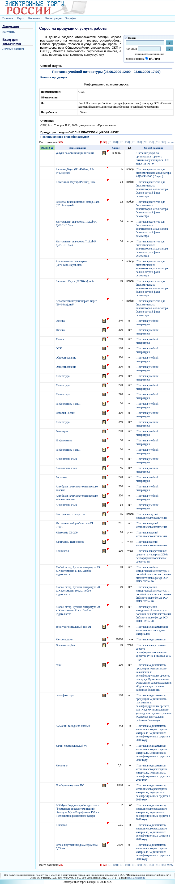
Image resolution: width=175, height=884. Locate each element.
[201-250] (148, 142)
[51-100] (113, 142)
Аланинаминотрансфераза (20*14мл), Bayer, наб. (71, 263)
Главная (7, 18)
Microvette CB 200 (67, 532)
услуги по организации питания (75, 153)
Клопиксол (63, 551)
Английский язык (66, 459)
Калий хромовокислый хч (71, 745)
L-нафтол (62, 825)
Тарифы (70, 18)
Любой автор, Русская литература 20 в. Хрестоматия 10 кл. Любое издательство (78, 590)
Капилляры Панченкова (70, 541)
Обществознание (66, 357)
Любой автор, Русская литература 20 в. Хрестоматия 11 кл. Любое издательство (78, 610)
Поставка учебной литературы (147, 322)
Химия (60, 339)
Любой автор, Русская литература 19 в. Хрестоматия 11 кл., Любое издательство (78, 571)
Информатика (64, 440)
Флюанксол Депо (66, 645)
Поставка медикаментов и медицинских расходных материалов (152, 630)
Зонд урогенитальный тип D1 (74, 626)
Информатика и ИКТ (68, 403)
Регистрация (53, 18)
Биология (62, 477)
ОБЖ (59, 348)
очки (59, 665)
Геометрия (62, 431)
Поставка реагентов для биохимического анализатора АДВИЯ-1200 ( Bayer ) (153, 173)
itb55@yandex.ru (136, 877)
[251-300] (160, 142)
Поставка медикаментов (151, 639)
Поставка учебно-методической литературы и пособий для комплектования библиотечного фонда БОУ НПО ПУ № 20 (153, 574)
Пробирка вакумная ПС (70, 785)
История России (66, 413)
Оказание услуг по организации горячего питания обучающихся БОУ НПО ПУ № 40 (152, 158)
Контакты (8, 32)
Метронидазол (65, 639)
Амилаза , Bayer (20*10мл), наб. (75, 281)
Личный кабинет (13, 49)
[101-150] (124, 142)
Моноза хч (62, 765)
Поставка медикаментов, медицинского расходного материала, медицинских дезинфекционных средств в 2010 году (153, 733)
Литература (63, 376)
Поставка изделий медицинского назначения (151, 515)
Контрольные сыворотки (71, 514)
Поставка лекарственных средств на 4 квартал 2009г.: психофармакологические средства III (152, 556)
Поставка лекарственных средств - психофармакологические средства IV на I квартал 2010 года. (153, 652)
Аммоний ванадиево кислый (73, 726)
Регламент (34, 18)
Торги (21, 18)
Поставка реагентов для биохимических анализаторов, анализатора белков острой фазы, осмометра (152, 189)
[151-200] (136, 142)
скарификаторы (65, 695)
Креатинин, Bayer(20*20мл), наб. (76, 182)
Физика (60, 320)
